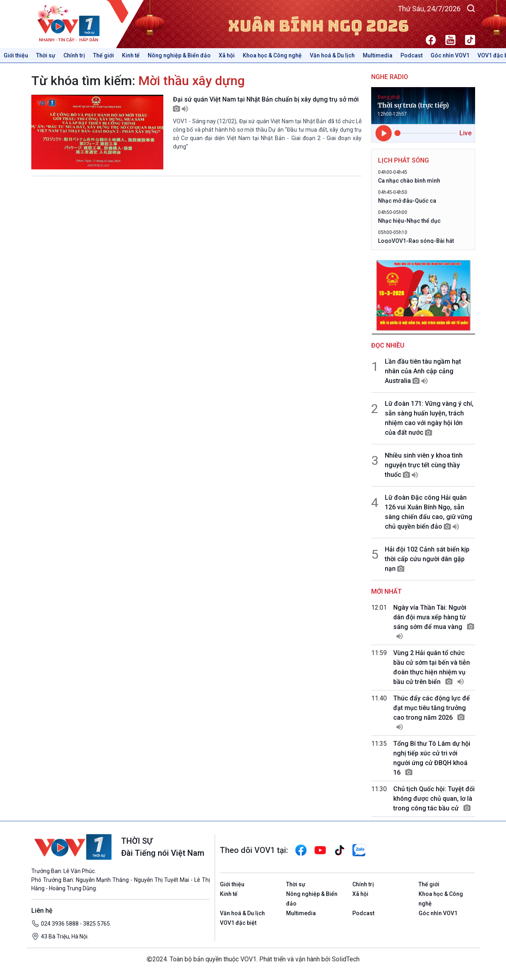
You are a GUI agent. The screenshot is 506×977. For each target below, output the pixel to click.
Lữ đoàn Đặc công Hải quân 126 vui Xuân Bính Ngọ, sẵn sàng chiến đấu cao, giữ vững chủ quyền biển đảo (428, 512)
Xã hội (227, 55)
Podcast (411, 55)
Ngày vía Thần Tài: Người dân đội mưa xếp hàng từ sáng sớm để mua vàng (433, 622)
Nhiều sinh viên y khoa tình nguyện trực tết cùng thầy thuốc (424, 465)
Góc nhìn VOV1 (450, 55)
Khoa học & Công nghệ (272, 55)
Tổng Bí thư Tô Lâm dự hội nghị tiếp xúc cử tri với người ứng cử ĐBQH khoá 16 (431, 758)
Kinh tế (131, 55)
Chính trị (74, 55)
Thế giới (103, 55)
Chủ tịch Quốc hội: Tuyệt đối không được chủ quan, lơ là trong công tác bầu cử (434, 798)
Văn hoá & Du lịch (332, 55)
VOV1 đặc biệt (238, 923)
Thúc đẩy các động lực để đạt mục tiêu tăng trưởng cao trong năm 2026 (431, 712)
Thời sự (45, 55)
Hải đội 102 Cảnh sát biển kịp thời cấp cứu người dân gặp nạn (427, 558)
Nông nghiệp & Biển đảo (179, 55)
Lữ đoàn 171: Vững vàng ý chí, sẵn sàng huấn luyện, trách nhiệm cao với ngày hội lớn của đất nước (429, 418)
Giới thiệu (16, 55)
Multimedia (377, 55)
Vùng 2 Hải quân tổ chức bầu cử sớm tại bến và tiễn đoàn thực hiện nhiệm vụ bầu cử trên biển (431, 667)
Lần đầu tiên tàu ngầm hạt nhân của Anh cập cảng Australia (423, 371)
